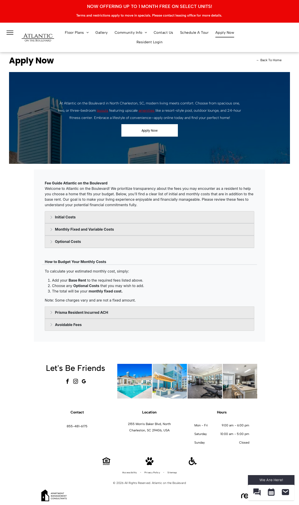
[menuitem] (76, 32)
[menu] (10, 33)
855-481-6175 (77, 426)
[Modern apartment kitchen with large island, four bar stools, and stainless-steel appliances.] (240, 381)
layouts (102, 110)
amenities (147, 110)
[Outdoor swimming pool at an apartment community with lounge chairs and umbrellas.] (134, 381)
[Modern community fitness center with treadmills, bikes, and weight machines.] (205, 381)
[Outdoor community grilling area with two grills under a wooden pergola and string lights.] (170, 381)
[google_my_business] (83, 382)
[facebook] (67, 382)
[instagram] (75, 382)
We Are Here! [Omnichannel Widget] (271, 480)
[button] (257, 492)
